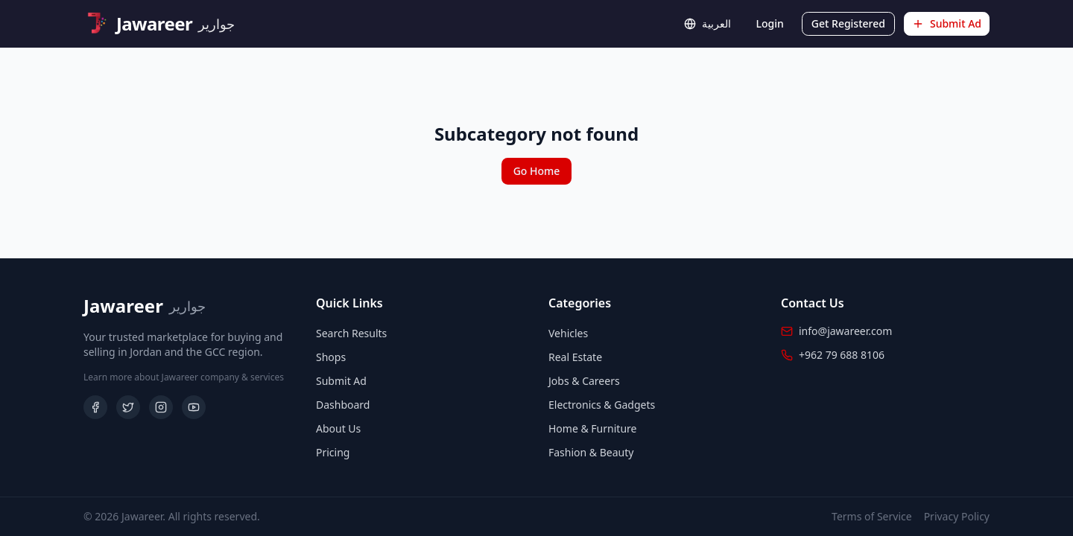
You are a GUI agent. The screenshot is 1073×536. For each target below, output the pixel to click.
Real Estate (575, 357)
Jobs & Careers (584, 381)
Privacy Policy (957, 516)
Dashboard (343, 405)
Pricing (332, 452)
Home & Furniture (592, 428)
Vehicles (568, 333)
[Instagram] (161, 407)
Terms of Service (872, 516)
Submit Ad (946, 23)
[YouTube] (194, 407)
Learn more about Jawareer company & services (183, 377)
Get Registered (848, 23)
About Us (338, 428)
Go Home (536, 171)
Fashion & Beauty (590, 452)
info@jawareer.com (845, 331)
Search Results (351, 333)
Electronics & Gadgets (601, 405)
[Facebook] (95, 407)
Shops (331, 357)
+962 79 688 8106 (841, 355)
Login (770, 23)
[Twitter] (128, 407)
